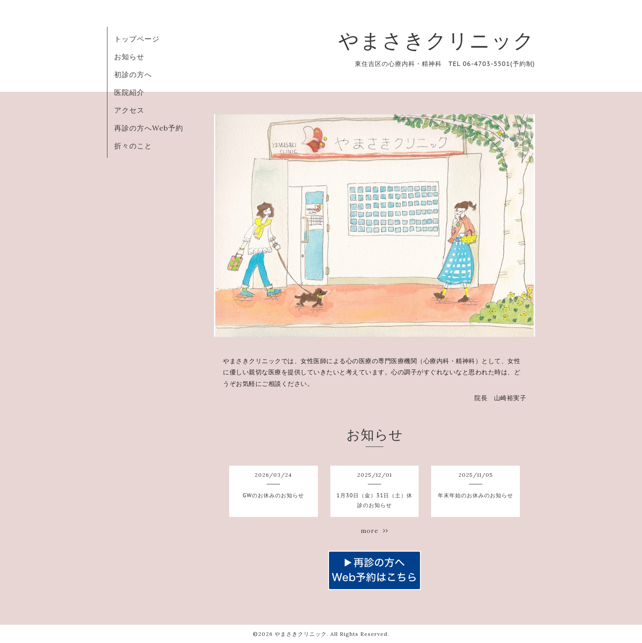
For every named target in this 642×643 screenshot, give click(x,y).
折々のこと (133, 145)
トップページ (137, 38)
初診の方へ (133, 74)
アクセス (129, 110)
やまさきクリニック (436, 40)
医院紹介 (129, 92)
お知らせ (129, 56)
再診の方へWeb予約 (148, 127)
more (374, 531)
